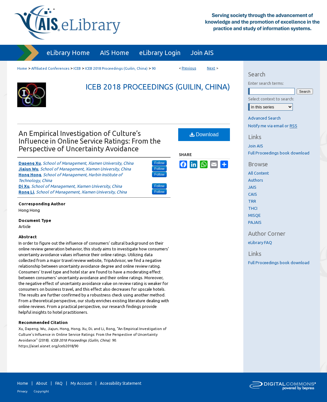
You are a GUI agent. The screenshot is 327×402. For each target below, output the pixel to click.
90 (154, 68)
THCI (252, 208)
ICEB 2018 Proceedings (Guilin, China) (116, 68)
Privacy (22, 391)
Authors (255, 180)
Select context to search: (271, 99)
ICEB (77, 68)
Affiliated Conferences (50, 68)
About (41, 383)
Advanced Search (264, 118)
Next (211, 68)
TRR (252, 201)
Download (204, 134)
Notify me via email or (272, 125)
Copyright (41, 391)
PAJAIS (255, 222)
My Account (81, 383)
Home (22, 68)
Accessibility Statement (120, 383)
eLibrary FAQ (260, 242)
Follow (159, 163)
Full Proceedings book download (278, 153)
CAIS (252, 194)
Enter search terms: (266, 83)
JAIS (252, 187)
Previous (189, 68)
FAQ (59, 383)
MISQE (254, 215)
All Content (258, 173)
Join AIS (255, 146)
